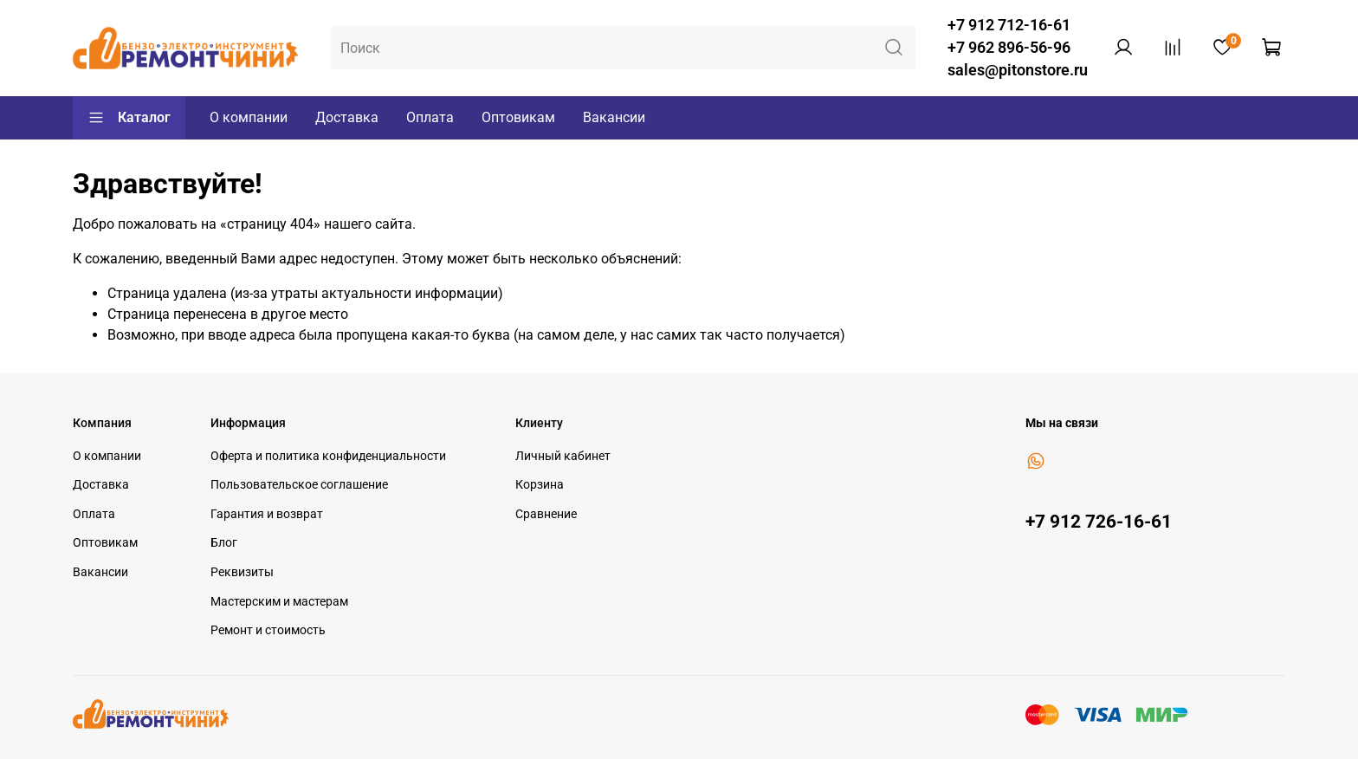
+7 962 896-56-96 (1008, 47)
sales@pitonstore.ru (1017, 70)
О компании (249, 117)
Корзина (539, 484)
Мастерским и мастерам (279, 601)
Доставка (346, 117)
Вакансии (614, 117)
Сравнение (546, 514)
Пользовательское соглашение (299, 484)
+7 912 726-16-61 (1098, 521)
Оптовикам (518, 117)
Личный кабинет (563, 456)
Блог (223, 542)
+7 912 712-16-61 (1008, 25)
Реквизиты (242, 572)
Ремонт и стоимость (268, 630)
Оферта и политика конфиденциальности (328, 456)
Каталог (129, 117)
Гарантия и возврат (266, 514)
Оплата (430, 117)
